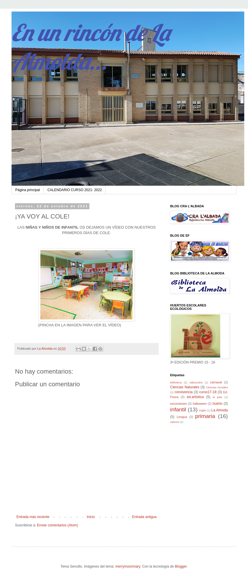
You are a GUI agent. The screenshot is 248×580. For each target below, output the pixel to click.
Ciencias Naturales (184, 387)
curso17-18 (208, 392)
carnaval (216, 382)
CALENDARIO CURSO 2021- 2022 (74, 190)
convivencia (183, 392)
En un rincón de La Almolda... (91, 47)
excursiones (178, 403)
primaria (205, 416)
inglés (202, 410)
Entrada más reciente (32, 517)
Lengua (182, 417)
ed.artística (195, 397)
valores (174, 421)
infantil (178, 409)
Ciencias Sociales (217, 387)
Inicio (91, 517)
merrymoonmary (127, 566)
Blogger (181, 566)
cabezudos (195, 382)
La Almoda (219, 410)
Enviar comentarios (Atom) (57, 525)
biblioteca (176, 382)
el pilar (217, 397)
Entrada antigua (144, 517)
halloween (200, 403)
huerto (217, 404)
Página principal (27, 190)
